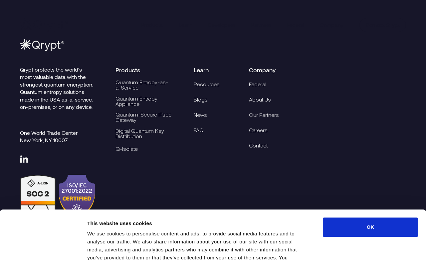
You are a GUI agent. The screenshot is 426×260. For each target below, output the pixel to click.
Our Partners (264, 115)
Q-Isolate (126, 149)
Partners (261, 25)
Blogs (201, 100)
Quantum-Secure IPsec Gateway (143, 117)
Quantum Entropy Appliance (136, 101)
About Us (260, 100)
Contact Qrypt (383, 25)
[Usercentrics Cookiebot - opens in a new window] (43, 247)
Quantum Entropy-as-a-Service (141, 85)
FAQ (199, 130)
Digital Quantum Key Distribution (139, 133)
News (200, 115)
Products (152, 25)
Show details (349, 247)
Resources (207, 84)
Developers (221, 25)
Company (331, 25)
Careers (258, 130)
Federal (295, 25)
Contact (258, 145)
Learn (185, 25)
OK (370, 181)
